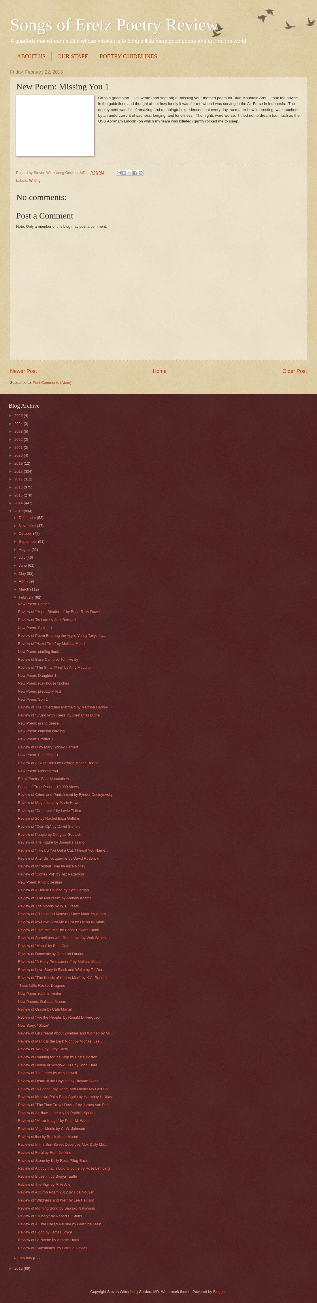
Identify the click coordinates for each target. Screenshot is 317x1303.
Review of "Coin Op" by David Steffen (49, 826)
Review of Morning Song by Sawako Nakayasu (56, 1208)
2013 (19, 511)
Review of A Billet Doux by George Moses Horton (58, 763)
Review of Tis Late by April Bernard (47, 620)
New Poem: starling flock (38, 651)
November (28, 526)
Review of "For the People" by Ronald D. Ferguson (59, 1017)
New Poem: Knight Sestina (40, 882)
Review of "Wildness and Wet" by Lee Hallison (56, 1200)
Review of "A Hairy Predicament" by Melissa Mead (59, 961)
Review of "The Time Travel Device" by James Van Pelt (63, 1105)
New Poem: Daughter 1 (37, 675)
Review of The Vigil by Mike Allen (45, 1184)
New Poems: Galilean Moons (42, 1001)
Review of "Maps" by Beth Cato (43, 946)
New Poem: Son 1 (33, 699)
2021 (19, 447)
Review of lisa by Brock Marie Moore (48, 1137)
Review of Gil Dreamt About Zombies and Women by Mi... (65, 1033)
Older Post (294, 371)
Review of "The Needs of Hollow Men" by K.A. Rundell (62, 978)
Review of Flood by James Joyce (45, 1232)
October (26, 533)
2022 (19, 439)
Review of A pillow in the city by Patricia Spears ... (58, 1113)
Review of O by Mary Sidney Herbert (48, 747)
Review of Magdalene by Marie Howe (48, 802)
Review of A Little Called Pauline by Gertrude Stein (59, 1224)
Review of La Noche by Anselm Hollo (48, 1240)
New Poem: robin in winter (39, 993)
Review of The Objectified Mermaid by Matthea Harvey (63, 707)
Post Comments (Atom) (52, 382)
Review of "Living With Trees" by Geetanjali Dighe (59, 715)
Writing (35, 180)
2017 (19, 479)
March (24, 589)
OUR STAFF (72, 56)
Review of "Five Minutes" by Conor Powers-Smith (58, 930)
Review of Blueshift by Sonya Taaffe (47, 1176)
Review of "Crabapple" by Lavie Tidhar (49, 810)
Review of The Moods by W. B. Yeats (48, 906)
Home (160, 371)
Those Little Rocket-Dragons (41, 985)
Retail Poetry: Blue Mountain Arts (45, 779)
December (28, 518)
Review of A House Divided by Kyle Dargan (53, 890)
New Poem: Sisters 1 (35, 628)
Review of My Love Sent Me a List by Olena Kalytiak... (62, 922)
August (25, 549)
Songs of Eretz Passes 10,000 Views (48, 787)
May (23, 573)
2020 (19, 455)
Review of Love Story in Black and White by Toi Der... (61, 969)
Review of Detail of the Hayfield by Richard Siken (58, 1081)
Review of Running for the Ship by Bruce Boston (57, 1057)
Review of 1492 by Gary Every (43, 1049)
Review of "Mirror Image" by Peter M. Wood (54, 1120)
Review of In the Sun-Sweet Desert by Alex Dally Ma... (62, 1144)
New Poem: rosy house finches (43, 683)
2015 (19, 495)
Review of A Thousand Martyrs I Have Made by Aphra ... (64, 914)
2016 (19, 487)
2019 (19, 463)
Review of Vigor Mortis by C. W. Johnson (51, 1128)
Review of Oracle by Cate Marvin (45, 1009)
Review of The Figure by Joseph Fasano (51, 842)
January (26, 1258)
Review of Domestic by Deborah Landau (51, 954)
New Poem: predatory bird (39, 691)
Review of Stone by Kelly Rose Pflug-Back (53, 1160)
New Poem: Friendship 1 (38, 755)
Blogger (219, 1291)
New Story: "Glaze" (33, 1025)
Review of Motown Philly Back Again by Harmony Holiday (65, 1097)
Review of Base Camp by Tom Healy (48, 659)
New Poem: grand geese (38, 723)
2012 (19, 1268)
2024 (19, 423)
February (27, 597)
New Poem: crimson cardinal (41, 731)
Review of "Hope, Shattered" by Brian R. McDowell (59, 612)
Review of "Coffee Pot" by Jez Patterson (51, 874)
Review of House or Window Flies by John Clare (57, 1065)
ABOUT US (31, 56)
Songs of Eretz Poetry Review (114, 24)
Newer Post (23, 371)
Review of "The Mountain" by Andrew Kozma (54, 898)
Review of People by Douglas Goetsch (49, 834)
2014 (19, 503)
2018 (19, 471)
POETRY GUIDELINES (128, 56)
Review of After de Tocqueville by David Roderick (58, 858)
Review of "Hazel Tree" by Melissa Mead (51, 643)
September (28, 541)
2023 (19, 431)
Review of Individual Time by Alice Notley (51, 866)
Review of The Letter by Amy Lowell (47, 1073)
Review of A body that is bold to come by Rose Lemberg (64, 1168)
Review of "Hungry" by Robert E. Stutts (50, 1216)
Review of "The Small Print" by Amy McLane (54, 667)
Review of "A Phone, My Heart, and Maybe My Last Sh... (64, 1089)
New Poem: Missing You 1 (39, 771)
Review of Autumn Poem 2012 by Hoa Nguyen (56, 1192)
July (22, 557)
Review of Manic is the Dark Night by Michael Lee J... (61, 1041)
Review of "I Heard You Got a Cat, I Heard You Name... (63, 850)
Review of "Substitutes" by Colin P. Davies (52, 1248)
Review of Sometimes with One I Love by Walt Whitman (64, 938)
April (23, 581)
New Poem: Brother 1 (35, 739)
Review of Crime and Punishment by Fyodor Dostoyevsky (65, 794)
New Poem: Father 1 (35, 604)
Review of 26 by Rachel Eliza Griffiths (49, 818)
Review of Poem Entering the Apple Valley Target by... (62, 635)
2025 (19, 415)
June (23, 565)
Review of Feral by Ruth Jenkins (44, 1152)
